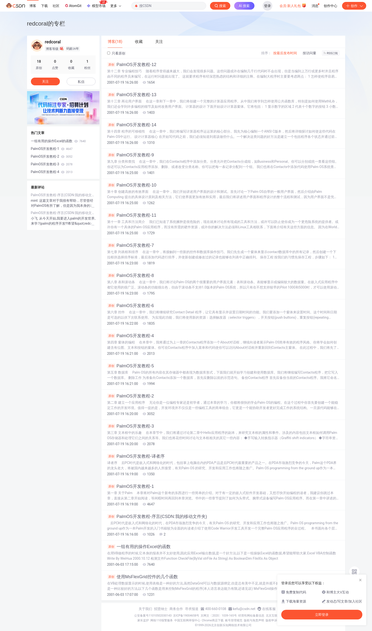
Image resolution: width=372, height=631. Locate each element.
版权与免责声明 (254, 620)
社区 (56, 6)
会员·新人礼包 (293, 5)
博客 (32, 6)
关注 (45, 81)
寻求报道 (191, 609)
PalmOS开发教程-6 (130, 305)
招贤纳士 (161, 609)
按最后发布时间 (285, 53)
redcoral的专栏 (46, 23)
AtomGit (72, 5)
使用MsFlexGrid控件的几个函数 (142, 576)
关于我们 (145, 609)
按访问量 (309, 53)
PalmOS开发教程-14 (131, 124)
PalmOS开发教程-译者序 (136, 456)
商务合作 (176, 609)
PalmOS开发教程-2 (130, 396)
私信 (81, 82)
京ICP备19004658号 (186, 615)
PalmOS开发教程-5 (130, 365)
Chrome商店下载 (213, 620)
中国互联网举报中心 (187, 620)
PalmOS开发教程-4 (130, 335)
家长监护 (143, 620)
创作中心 (330, 6)
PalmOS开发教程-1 (130, 486)
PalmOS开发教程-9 (130, 155)
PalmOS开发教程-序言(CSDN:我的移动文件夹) (157, 516)
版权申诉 (271, 620)
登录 (267, 6)
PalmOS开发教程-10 (131, 185)
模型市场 (96, 4)
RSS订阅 (330, 53)
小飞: (35, 218)
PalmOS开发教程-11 (131, 215)
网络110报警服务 (161, 620)
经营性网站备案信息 (251, 615)
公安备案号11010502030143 (152, 615)
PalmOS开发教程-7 (130, 245)
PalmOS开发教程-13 (131, 94)
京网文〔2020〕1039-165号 (219, 615)
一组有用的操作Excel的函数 (139, 546)
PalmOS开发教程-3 (130, 426)
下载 (44, 6)
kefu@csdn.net (244, 609)
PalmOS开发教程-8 (130, 275)
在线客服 (269, 609)
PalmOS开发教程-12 (131, 64)
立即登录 (322, 615)
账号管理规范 (233, 620)
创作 (354, 6)
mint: (35, 200)
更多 (115, 6)
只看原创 (116, 53)
